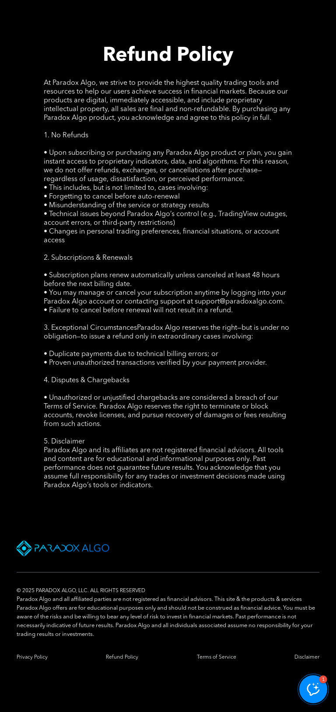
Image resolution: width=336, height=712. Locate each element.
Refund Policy (122, 657)
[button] (313, 689)
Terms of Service (216, 657)
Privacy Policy (32, 657)
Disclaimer (306, 657)
